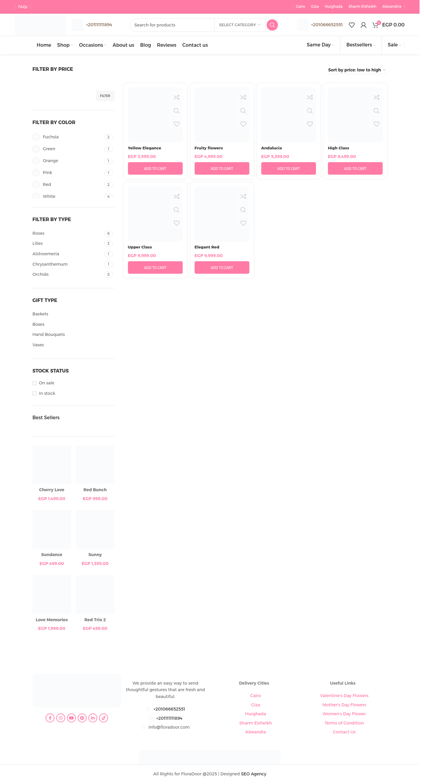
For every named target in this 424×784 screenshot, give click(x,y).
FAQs (22, 6)
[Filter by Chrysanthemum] (67, 265)
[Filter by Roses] (67, 234)
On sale (46, 383)
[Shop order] (357, 71)
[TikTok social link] (103, 718)
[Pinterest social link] (82, 718)
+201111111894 (169, 719)
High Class (339, 148)
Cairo (255, 696)
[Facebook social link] (50, 718)
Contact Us (344, 732)
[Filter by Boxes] (72, 325)
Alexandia (255, 732)
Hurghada (255, 714)
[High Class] (355, 115)
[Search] (207, 25)
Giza (255, 705)
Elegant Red (207, 247)
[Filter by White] (67, 197)
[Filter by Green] (67, 150)
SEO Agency (253, 774)
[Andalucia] (288, 115)
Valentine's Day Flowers (344, 696)
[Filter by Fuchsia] (67, 138)
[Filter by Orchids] (67, 275)
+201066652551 (326, 24)
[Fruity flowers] (222, 115)
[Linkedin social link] (92, 718)
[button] (155, 169)
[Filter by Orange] (67, 162)
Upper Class (140, 247)
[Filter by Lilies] (67, 244)
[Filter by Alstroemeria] (67, 254)
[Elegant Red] (222, 214)
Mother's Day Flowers (344, 705)
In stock (47, 394)
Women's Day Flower (344, 714)
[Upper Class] (155, 214)
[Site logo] (43, 24)
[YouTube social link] (71, 718)
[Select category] (239, 24)
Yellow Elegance (145, 148)
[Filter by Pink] (67, 173)
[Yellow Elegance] (155, 115)
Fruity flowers (209, 148)
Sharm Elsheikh (255, 723)
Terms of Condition (344, 723)
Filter (105, 96)
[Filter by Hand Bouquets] (72, 335)
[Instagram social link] (60, 718)
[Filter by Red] (67, 185)
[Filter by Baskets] (72, 315)
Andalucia (272, 148)
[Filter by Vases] (72, 345)
